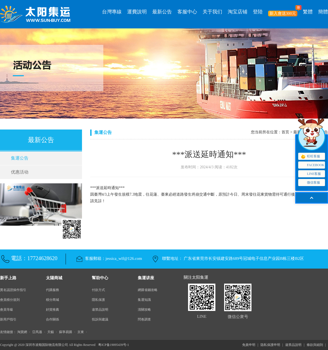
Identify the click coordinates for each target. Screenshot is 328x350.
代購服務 (52, 290)
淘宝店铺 (237, 11)
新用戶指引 (8, 319)
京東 (80, 332)
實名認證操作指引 (13, 290)
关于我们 (212, 11)
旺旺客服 (310, 156)
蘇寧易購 (65, 332)
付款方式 (98, 290)
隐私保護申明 (270, 345)
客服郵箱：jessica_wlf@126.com (113, 258)
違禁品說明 (100, 309)
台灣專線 (112, 11)
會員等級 (6, 309)
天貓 (50, 332)
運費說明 (137, 11)
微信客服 (311, 182)
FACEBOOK (312, 165)
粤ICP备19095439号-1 (113, 345)
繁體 (308, 11)
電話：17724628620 (34, 258)
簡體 (323, 11)
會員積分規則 (10, 300)
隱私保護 (98, 300)
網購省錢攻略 (147, 290)
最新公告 (162, 11)
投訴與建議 (100, 319)
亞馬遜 (37, 332)
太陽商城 (54, 278)
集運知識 (144, 300)
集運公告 (19, 158)
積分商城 (52, 300)
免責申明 (248, 345)
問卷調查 (144, 319)
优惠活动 (19, 172)
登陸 (258, 11)
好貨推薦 (52, 309)
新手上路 (8, 278)
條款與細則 (315, 345)
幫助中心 (100, 278)
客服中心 (187, 11)
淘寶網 (22, 332)
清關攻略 (144, 309)
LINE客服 (310, 174)
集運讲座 (146, 278)
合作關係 (52, 319)
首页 (285, 132)
